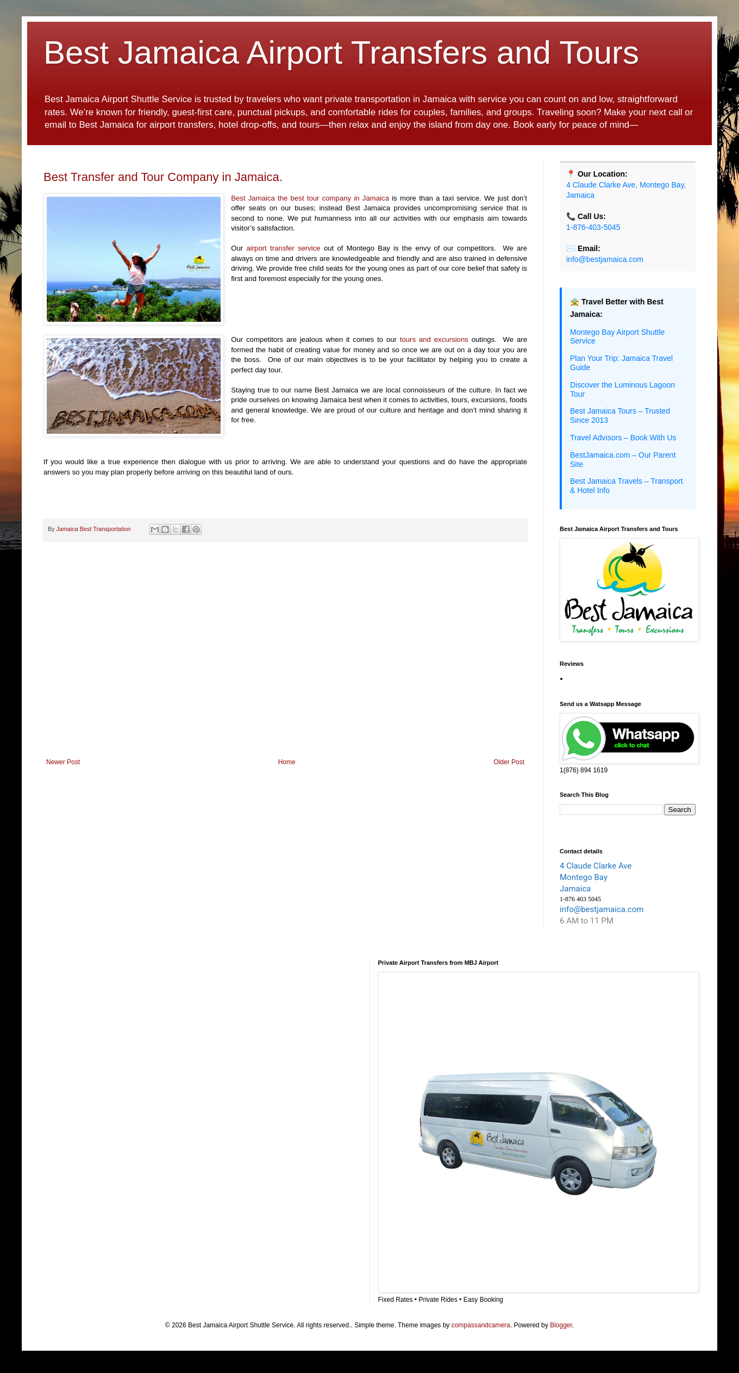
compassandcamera (481, 1325)
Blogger (561, 1325)
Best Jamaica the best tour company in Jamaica (310, 198)
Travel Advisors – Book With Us (623, 437)
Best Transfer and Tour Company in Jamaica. (163, 177)
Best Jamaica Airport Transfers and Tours (341, 52)
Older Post (508, 762)
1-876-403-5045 (593, 227)
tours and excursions (434, 339)
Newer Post (63, 762)
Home (287, 762)
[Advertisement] (285, 668)
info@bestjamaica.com (604, 259)
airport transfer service (283, 248)
